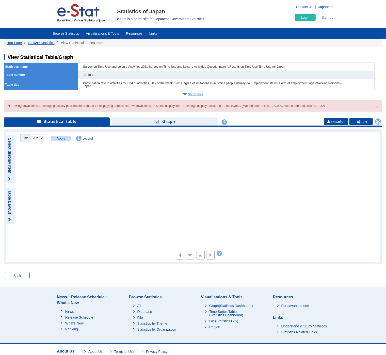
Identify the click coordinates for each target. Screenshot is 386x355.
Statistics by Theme (152, 323)
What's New (74, 323)
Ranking (71, 329)
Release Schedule (79, 317)
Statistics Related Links (299, 332)
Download (335, 122)
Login (305, 17)
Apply (61, 138)
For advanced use (295, 306)
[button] (377, 106)
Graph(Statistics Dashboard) (231, 306)
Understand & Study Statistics (304, 326)
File (140, 318)
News (69, 311)
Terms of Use (124, 351)
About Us (95, 351)
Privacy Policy (156, 351)
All (139, 306)
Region (214, 327)
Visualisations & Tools (102, 33)
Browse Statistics (66, 33)
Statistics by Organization (156, 329)
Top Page (14, 43)
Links (153, 33)
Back (17, 276)
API (361, 122)
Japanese (325, 7)
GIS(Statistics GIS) (223, 321)
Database (144, 312)
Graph (165, 121)
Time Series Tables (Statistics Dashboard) (226, 313)
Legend (84, 138)
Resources (134, 33)
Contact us (304, 7)
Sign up (327, 17)
